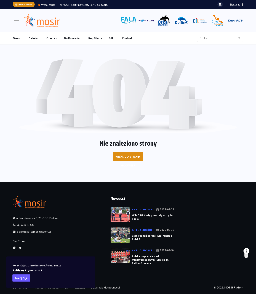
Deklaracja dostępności (105, 287)
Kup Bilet (94, 38)
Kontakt (127, 38)
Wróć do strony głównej (128, 158)
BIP (111, 38)
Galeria (33, 38)
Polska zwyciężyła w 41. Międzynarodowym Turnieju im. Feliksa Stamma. (150, 260)
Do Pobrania (71, 38)
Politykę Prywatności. (27, 270)
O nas (16, 38)
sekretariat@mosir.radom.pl (32, 232)
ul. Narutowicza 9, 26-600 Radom (35, 218)
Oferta (50, 38)
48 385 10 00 (23, 225)
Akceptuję (21, 278)
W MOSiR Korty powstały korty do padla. (84, 4)
